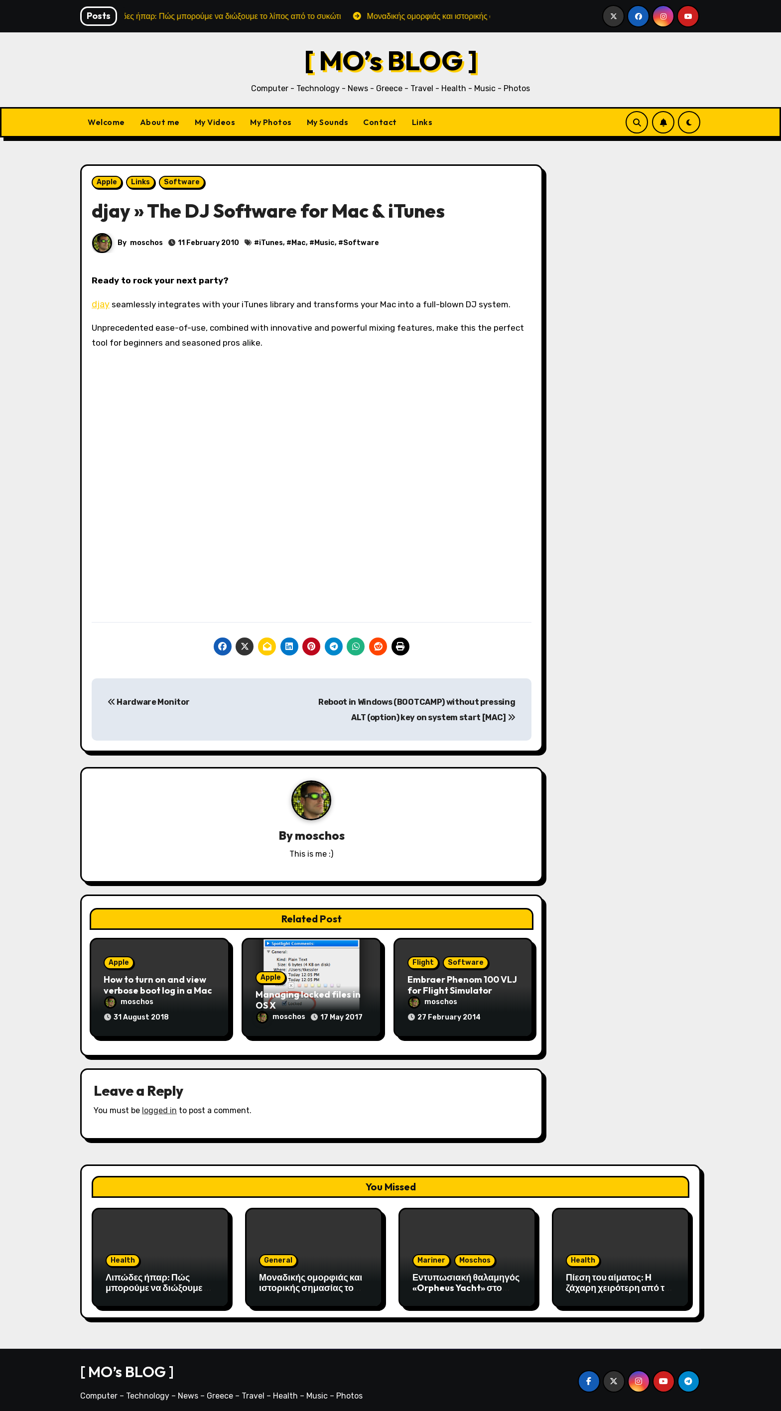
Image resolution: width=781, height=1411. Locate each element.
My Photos (271, 122)
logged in (159, 1106)
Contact (380, 122)
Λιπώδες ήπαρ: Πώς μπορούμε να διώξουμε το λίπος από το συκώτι (159, 1283)
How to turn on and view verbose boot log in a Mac (158, 985)
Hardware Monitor (148, 702)
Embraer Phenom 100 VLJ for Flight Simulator (462, 985)
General (278, 1255)
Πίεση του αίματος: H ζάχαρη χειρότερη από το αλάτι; (618, 1283)
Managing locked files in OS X (308, 1000)
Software (182, 182)
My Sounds (328, 122)
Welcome (106, 122)
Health (123, 1255)
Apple (107, 182)
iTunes (271, 243)
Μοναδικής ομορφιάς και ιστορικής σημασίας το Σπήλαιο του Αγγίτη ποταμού (310, 1288)
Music (324, 243)
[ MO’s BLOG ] (391, 60)
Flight (423, 963)
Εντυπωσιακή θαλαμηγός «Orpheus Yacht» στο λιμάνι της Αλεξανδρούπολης (466, 1288)
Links (422, 122)
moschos (146, 243)
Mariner (431, 1255)
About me (160, 122)
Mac (298, 243)
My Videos (215, 122)
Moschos (475, 1255)
